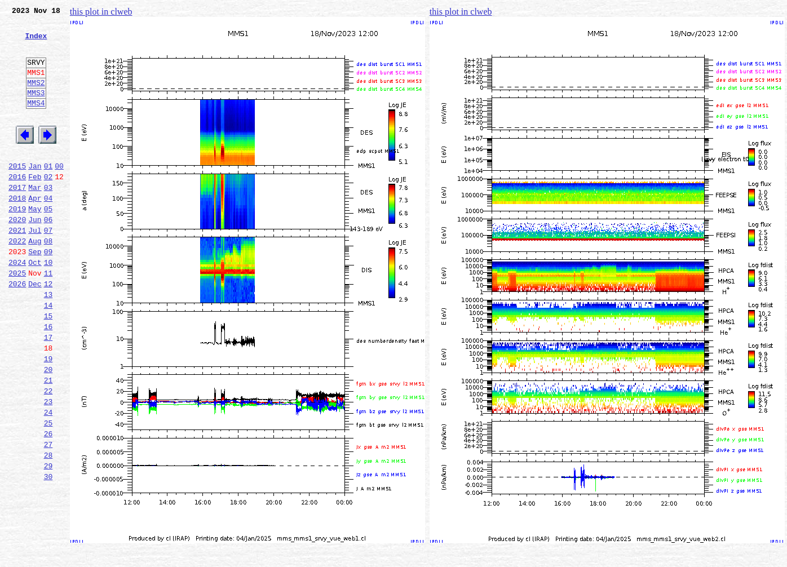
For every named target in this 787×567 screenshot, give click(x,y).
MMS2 (36, 97)
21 (48, 441)
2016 (17, 205)
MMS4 (36, 121)
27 (48, 515)
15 (48, 366)
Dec (34, 329)
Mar (34, 217)
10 (48, 304)
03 (48, 217)
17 (48, 391)
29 (48, 540)
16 (48, 379)
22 (48, 453)
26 (48, 503)
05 (48, 242)
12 (48, 329)
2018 (17, 230)
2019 (17, 242)
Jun (34, 255)
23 (48, 465)
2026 (17, 329)
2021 (17, 267)
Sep (34, 292)
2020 (17, 255)
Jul (34, 267)
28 (48, 527)
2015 (17, 193)
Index (36, 42)
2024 (17, 304)
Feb (34, 205)
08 (48, 279)
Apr (34, 230)
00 (59, 193)
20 (48, 428)
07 (48, 267)
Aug (34, 279)
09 (48, 292)
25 (48, 490)
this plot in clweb (101, 11)
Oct (34, 304)
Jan (34, 193)
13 (48, 341)
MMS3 (36, 109)
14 (48, 354)
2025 (17, 317)
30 (48, 552)
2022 (17, 279)
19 (48, 416)
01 (48, 193)
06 (48, 255)
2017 (17, 217)
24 (48, 478)
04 (48, 230)
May (34, 242)
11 (48, 317)
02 (48, 205)
